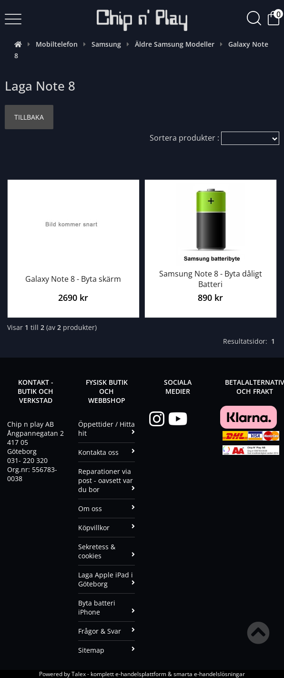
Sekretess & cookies (106, 551)
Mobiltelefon (57, 44)
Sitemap (106, 650)
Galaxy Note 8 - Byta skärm (73, 279)
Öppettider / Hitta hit (106, 429)
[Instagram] (158, 419)
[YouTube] (177, 419)
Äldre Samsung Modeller (174, 44)
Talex (78, 674)
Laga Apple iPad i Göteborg (106, 579)
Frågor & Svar (106, 631)
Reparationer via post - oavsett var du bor (106, 480)
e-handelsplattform (140, 674)
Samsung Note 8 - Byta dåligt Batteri (210, 278)
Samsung (106, 44)
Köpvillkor (106, 527)
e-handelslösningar (219, 674)
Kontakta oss (106, 452)
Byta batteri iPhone (106, 607)
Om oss (106, 508)
